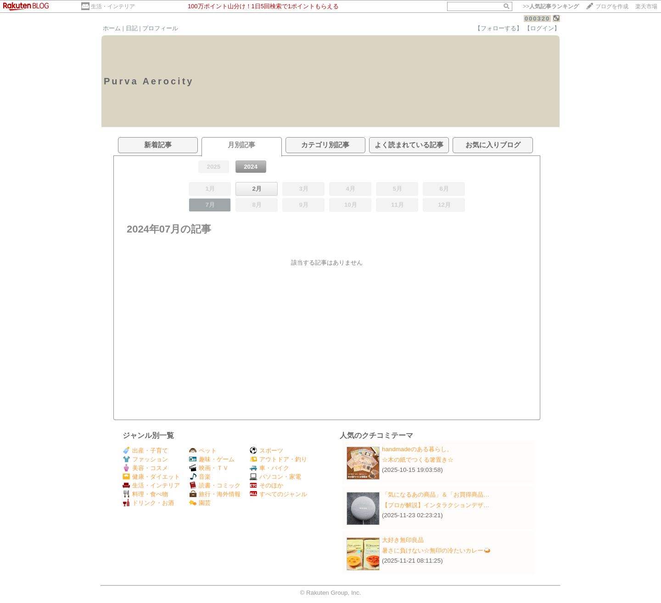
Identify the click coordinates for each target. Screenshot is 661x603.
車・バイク (269, 468)
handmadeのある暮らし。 (417, 449)
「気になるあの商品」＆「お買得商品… (435, 494)
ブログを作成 (611, 6)
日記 (132, 28)
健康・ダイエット (151, 476)
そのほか (266, 485)
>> (551, 6)
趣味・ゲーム (212, 459)
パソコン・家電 (275, 476)
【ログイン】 (542, 28)
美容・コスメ (145, 468)
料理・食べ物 (145, 494)
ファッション (145, 459)
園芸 (200, 502)
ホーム (112, 28)
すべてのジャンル (278, 494)
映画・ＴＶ (209, 468)
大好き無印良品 (403, 540)
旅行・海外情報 (215, 494)
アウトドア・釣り (278, 459)
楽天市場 (646, 6)
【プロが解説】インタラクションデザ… (435, 505)
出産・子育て (145, 450)
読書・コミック (215, 485)
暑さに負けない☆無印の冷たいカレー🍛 (436, 550)
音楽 (200, 476)
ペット (203, 450)
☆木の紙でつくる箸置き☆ (418, 459)
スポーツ (266, 450)
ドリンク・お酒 (148, 502)
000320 (537, 18)
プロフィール (160, 28)
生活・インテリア (113, 6)
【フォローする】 (498, 28)
